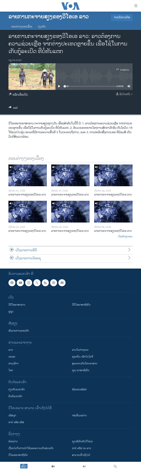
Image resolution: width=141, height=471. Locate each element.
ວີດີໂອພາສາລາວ (16, 305)
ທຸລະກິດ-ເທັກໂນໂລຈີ (82, 357)
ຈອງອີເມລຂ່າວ (79, 415)
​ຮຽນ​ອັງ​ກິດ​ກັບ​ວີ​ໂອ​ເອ (82, 441)
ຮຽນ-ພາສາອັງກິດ (80, 370)
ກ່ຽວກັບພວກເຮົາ (16, 389)
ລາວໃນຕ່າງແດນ (80, 350)
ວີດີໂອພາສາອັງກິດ (81, 305)
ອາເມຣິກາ (13, 363)
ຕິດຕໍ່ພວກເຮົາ (15, 396)
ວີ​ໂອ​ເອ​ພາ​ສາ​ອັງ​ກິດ (18, 455)
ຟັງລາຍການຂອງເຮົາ (18, 331)
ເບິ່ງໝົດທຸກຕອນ (125, 237)
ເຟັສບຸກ (12, 415)
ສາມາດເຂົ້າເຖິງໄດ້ (81, 455)
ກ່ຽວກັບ (42, 26)
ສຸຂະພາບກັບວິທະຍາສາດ (84, 363)
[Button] (13, 108)
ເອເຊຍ (11, 357)
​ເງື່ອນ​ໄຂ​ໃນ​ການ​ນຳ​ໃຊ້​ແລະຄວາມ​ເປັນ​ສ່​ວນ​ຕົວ (31, 448)
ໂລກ (10, 370)
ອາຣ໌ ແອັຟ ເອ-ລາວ (81, 448)
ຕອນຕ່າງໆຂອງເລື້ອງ (21, 26)
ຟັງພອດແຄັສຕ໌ (79, 389)
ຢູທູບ (11, 312)
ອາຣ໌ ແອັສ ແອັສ (16, 422)
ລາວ (10, 350)
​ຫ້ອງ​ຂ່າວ (13, 441)
